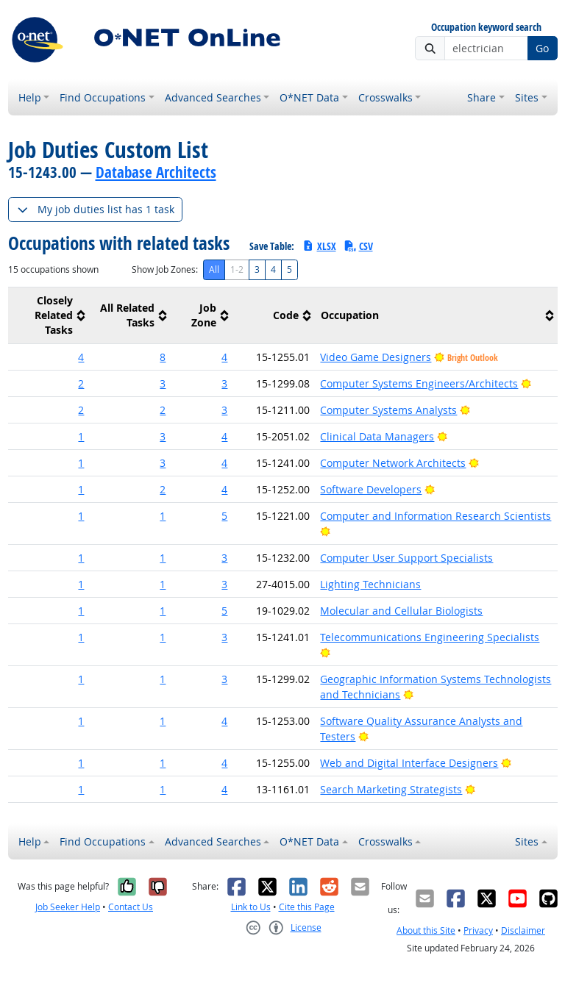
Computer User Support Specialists (406, 558)
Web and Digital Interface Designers (409, 763)
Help (29, 97)
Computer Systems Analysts (388, 410)
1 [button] (81, 436)
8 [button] (163, 357)
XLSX (319, 246)
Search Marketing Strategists (391, 789)
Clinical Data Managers (377, 436)
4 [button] (81, 357)
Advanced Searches (213, 97)
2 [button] (81, 383)
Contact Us (130, 907)
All (214, 269)
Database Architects (156, 172)
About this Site (426, 930)
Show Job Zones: (165, 269)
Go (542, 48)
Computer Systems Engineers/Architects (419, 383)
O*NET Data (309, 97)
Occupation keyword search (486, 27)
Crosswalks (385, 97)
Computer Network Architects (393, 463)
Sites (527, 97)
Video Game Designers (375, 357)
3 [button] (163, 383)
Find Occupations (103, 97)
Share (481, 97)
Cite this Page (307, 907)
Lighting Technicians (370, 584)
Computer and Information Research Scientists (435, 516)
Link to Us (251, 907)
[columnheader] (49, 315)
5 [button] (224, 516)
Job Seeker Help (67, 907)
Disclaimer (523, 930)
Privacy (478, 930)
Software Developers (371, 489)
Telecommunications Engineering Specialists (429, 637)
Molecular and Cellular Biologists (401, 611)
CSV (358, 246)
